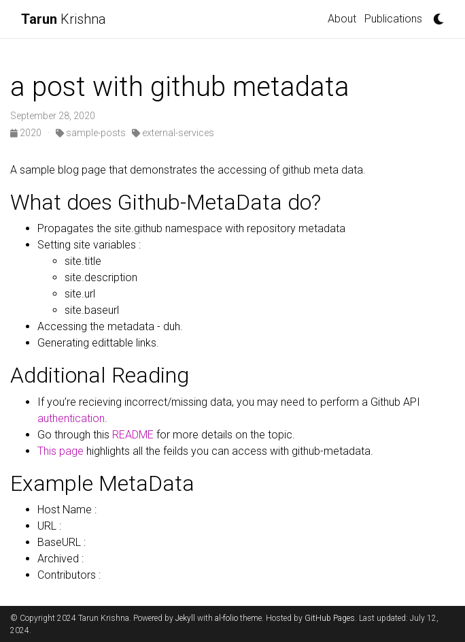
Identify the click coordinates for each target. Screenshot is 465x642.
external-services (173, 132)
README (133, 434)
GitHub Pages (330, 618)
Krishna (63, 19)
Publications (393, 18)
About (342, 18)
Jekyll (185, 618)
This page (60, 451)
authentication (71, 418)
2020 (27, 132)
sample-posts (91, 132)
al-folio (226, 618)
